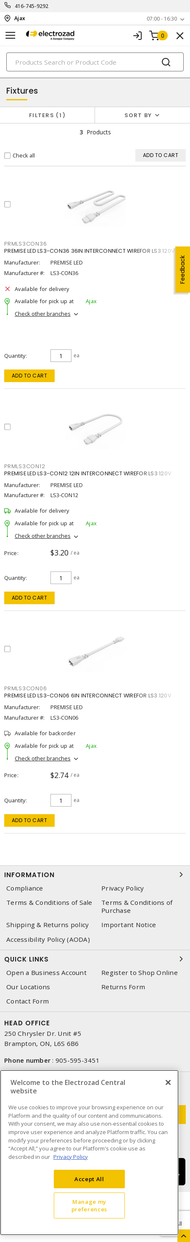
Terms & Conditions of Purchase (136, 906)
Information (95, 874)
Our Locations (28, 987)
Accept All (89, 1179)
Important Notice (128, 925)
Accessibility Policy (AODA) (48, 939)
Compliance (24, 888)
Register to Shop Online (139, 973)
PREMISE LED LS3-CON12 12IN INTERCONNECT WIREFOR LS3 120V (88, 473)
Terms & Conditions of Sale (49, 903)
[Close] (168, 1082)
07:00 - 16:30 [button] (162, 18)
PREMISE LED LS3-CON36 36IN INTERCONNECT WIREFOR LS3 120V (89, 250)
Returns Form (123, 987)
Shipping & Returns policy (47, 925)
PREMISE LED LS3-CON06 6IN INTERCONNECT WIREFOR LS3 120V (88, 695)
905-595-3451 (77, 1060)
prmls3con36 (25, 243)
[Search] (95, 61)
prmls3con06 (25, 688)
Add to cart (30, 375)
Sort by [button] (138, 115)
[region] (89, 1152)
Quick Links (95, 959)
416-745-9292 (32, 6)
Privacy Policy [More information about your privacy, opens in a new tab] (70, 1157)
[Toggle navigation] (10, 35)
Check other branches (43, 313)
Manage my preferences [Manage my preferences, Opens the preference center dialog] (89, 1205)
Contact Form (27, 1001)
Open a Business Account (46, 973)
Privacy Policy (122, 888)
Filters (47, 115)
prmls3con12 (24, 466)
